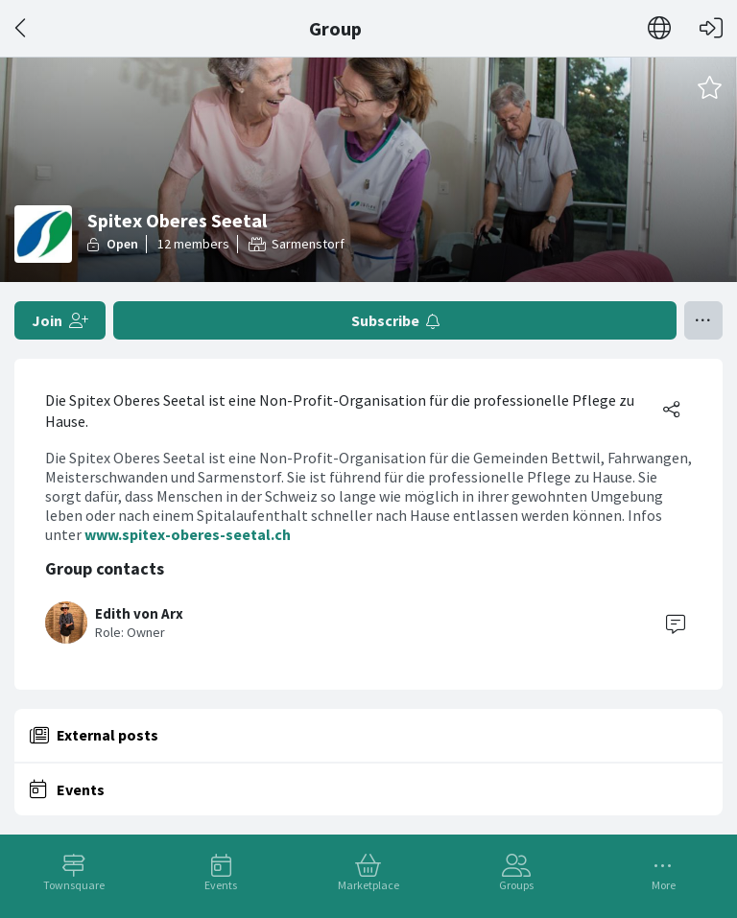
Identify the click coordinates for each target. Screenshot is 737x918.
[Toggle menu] (703, 320)
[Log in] (711, 28)
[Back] (21, 28)
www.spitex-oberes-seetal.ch (187, 534)
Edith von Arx (139, 613)
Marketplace (368, 885)
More (664, 885)
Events (220, 885)
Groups (516, 885)
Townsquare (74, 885)
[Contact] (675, 622)
